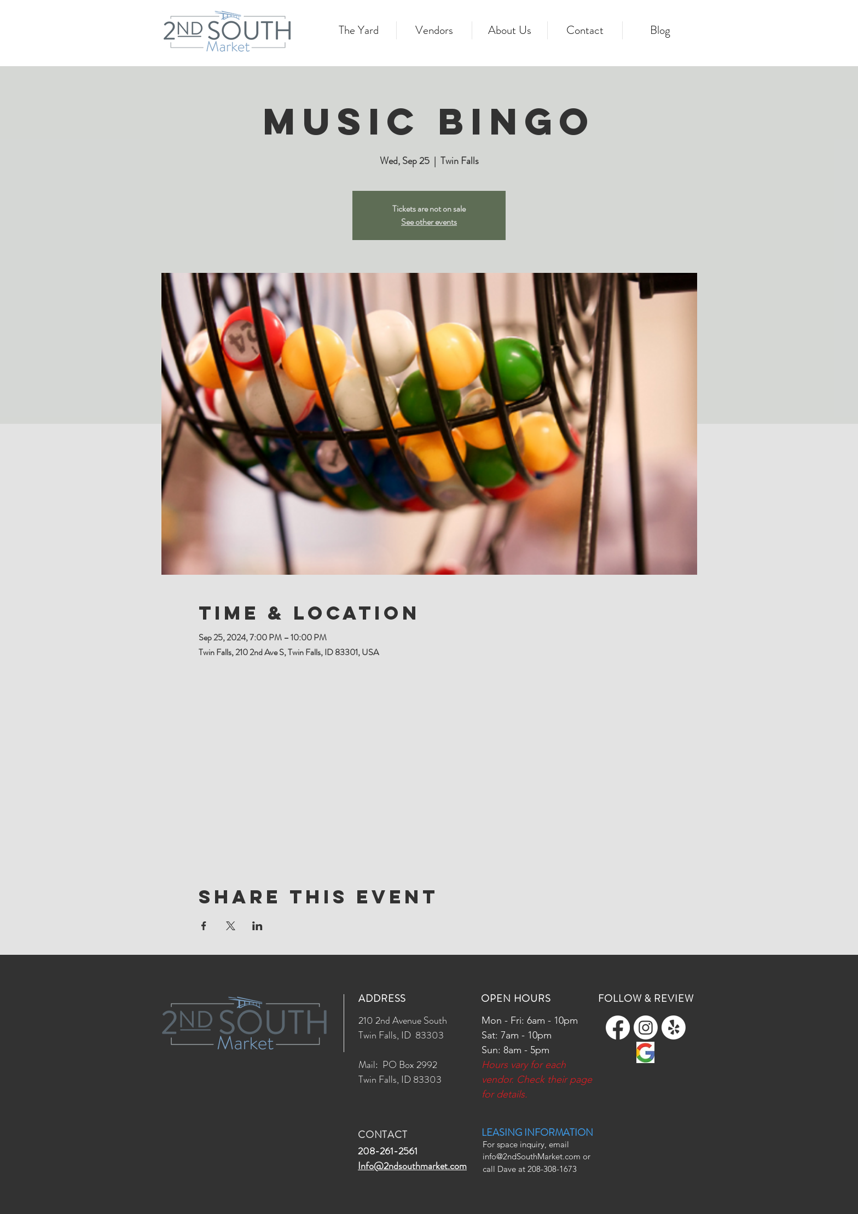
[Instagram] (646, 1027)
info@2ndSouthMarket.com (532, 1156)
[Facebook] (618, 1027)
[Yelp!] (674, 1027)
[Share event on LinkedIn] (257, 925)
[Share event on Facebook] (204, 925)
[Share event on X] (230, 925)
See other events (429, 221)
